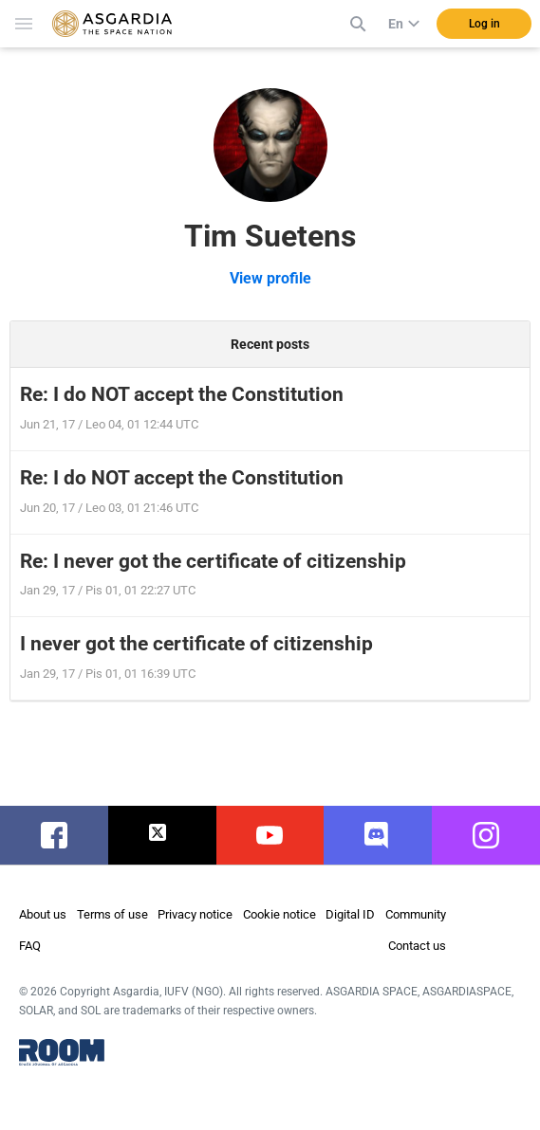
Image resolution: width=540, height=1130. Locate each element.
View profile (270, 278)
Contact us (417, 946)
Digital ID (350, 914)
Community (415, 914)
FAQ (30, 946)
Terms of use (112, 914)
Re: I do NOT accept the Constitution (182, 394)
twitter (162, 835)
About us (42, 914)
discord (378, 835)
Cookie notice (279, 914)
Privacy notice (195, 914)
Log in (484, 23)
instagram (495, 835)
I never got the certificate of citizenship (196, 643)
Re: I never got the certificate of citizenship (213, 561)
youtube (272, 835)
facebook (63, 835)
